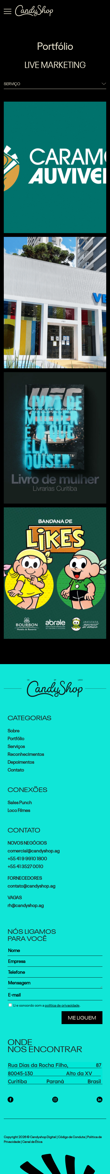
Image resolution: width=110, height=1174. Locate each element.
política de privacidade (62, 1004)
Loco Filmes (19, 809)
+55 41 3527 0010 (25, 866)
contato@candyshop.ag (31, 885)
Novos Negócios (27, 842)
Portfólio (16, 738)
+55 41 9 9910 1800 (27, 858)
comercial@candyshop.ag (34, 850)
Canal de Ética (32, 1141)
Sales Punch (20, 802)
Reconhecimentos (26, 753)
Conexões (27, 789)
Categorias (29, 717)
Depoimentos (21, 761)
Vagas (15, 897)
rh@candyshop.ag (26, 904)
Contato (16, 769)
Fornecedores (25, 877)
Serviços (16, 745)
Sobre (13, 730)
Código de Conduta (71, 1136)
